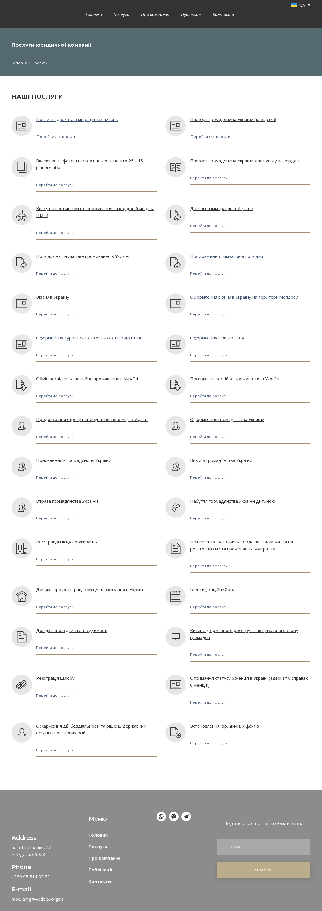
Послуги (121, 14)
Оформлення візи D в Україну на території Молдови (244, 297)
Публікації (191, 14)
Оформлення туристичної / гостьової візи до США (88, 338)
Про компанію (155, 14)
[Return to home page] (26, 810)
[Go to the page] (21, 14)
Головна (94, 14)
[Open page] (22, 126)
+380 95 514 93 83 (31, 876)
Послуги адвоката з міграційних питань (77, 119)
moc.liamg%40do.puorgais (38, 899)
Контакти (223, 14)
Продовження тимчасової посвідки (226, 256)
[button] (56, 136)
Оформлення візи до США (217, 338)
